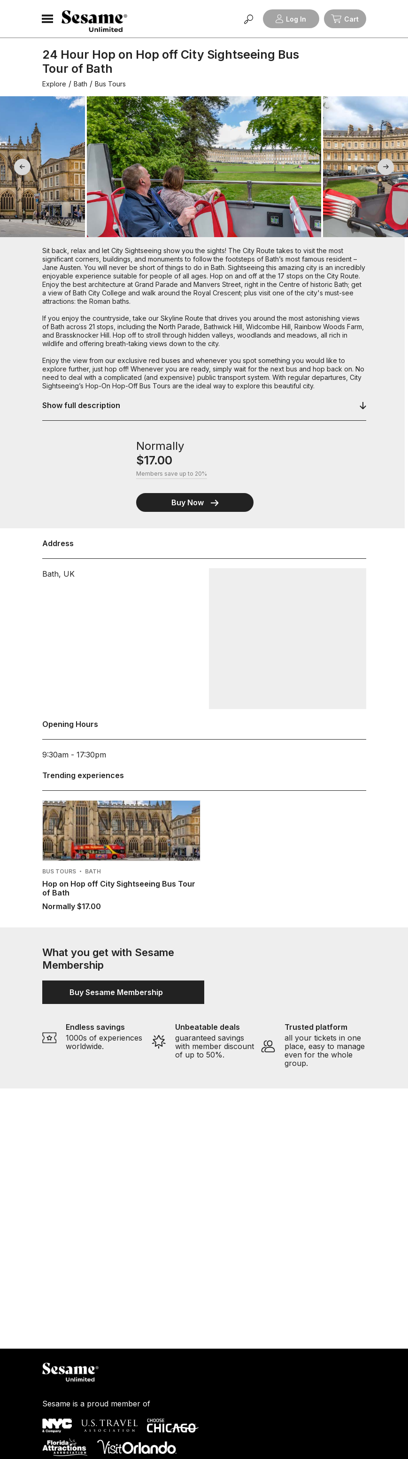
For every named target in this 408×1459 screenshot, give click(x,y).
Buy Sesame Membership (123, 992)
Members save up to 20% (171, 474)
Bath (80, 84)
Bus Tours (110, 84)
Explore (54, 84)
